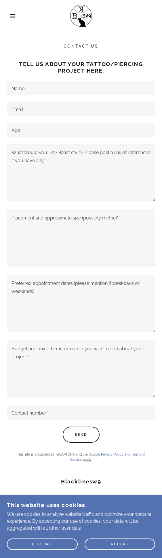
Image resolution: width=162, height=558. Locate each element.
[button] (11, 16)
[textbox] (81, 88)
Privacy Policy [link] (112, 454)
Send (81, 435)
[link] (81, 16)
